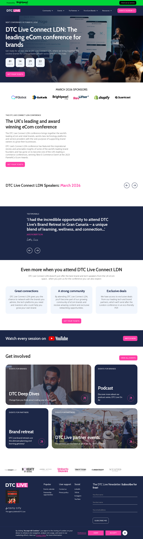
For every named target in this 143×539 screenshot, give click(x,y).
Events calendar (49, 489)
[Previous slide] (127, 185)
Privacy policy (63, 492)
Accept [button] (113, 533)
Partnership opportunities (48, 493)
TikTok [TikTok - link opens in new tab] (77, 492)
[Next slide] (134, 185)
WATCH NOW (130, 338)
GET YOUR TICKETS (15, 74)
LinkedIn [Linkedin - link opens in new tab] (77, 489)
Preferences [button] (82, 533)
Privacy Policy (41, 535)
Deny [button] (96, 533)
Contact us (63, 489)
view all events (128, 358)
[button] (47, 10)
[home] (13, 10)
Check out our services (128, 3)
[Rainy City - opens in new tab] (13, 508)
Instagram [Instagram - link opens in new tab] (78, 496)
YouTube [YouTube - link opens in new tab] (77, 499)
